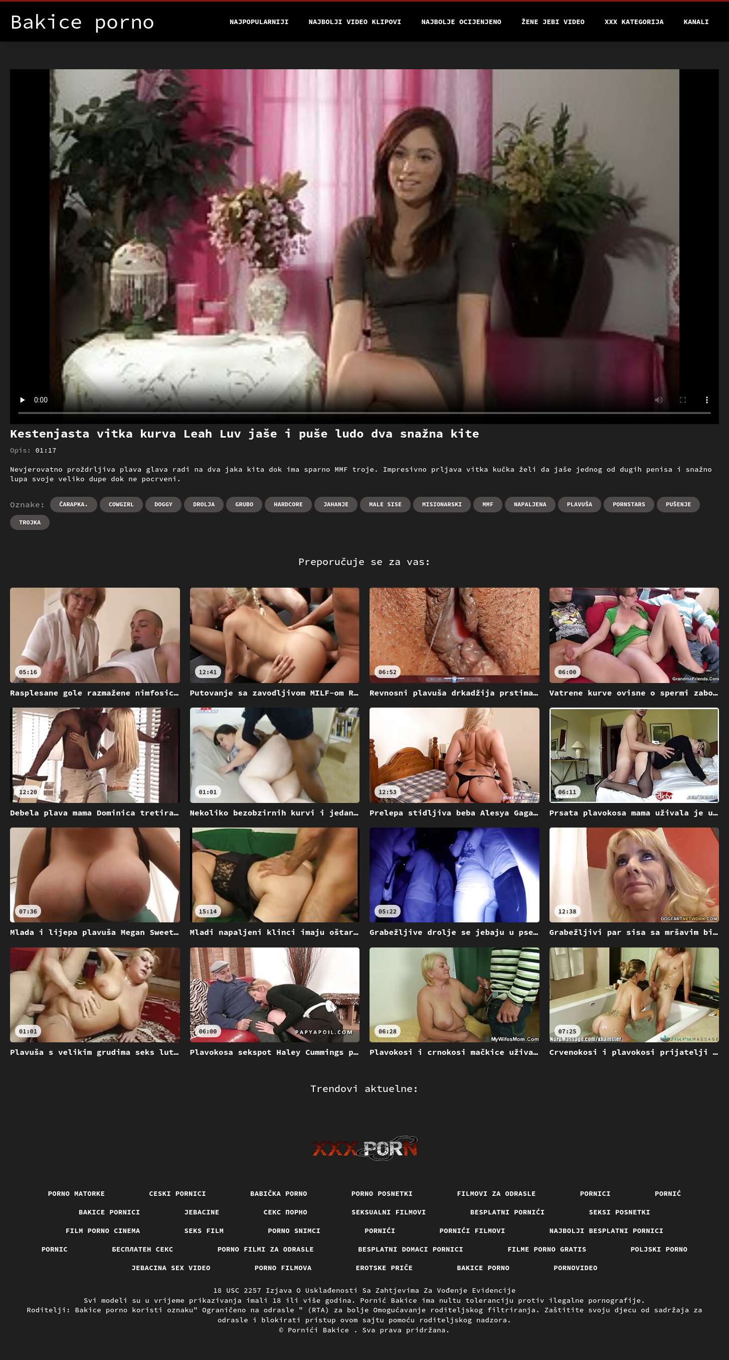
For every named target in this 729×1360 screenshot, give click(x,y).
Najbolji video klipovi (355, 21)
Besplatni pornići (507, 1211)
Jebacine (202, 1211)
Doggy (163, 504)
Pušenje (678, 504)
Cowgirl (121, 504)
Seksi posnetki (620, 1211)
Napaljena (530, 504)
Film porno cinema (103, 1230)
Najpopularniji (259, 21)
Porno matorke (76, 1193)
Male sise (385, 504)
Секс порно (286, 1211)
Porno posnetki (382, 1193)
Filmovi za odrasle (496, 1193)
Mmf (487, 504)
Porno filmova (283, 1267)
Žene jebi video (553, 21)
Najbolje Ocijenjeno (461, 21)
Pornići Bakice (320, 1329)
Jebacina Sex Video (171, 1267)
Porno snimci (294, 1230)
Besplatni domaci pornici (410, 1249)
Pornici (595, 1193)
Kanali (696, 21)
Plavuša (579, 504)
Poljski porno (659, 1249)
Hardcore (288, 504)
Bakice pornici (109, 1211)
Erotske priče (384, 1267)
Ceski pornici (177, 1193)
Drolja (204, 504)
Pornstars (629, 504)
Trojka (30, 522)
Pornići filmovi (472, 1230)
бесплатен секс (142, 1249)
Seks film (204, 1230)
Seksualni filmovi (388, 1211)
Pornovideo (576, 1267)
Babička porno (278, 1193)
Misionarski (442, 504)
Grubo (244, 504)
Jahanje (335, 504)
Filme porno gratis (547, 1249)
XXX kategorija (634, 21)
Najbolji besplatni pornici (607, 1230)
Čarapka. (73, 504)
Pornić (668, 1193)
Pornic (55, 1249)
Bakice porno (483, 1267)
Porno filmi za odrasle (266, 1249)
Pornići (379, 1230)
